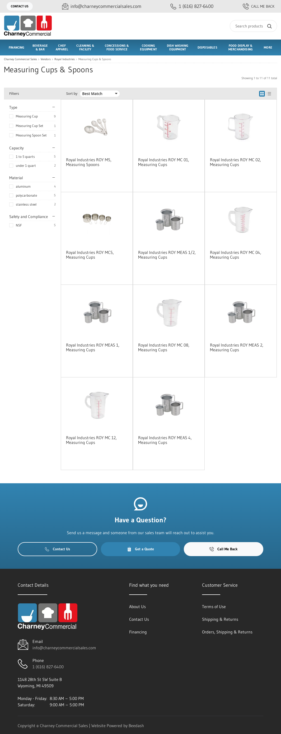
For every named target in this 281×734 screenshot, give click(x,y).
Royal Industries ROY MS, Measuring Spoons (88, 162)
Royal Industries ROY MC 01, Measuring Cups (163, 162)
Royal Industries (64, 59)
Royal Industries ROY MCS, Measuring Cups (90, 254)
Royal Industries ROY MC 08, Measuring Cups (163, 347)
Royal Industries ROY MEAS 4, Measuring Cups (165, 440)
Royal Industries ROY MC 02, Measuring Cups (235, 162)
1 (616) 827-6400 (48, 666)
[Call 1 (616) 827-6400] (191, 6)
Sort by (71, 94)
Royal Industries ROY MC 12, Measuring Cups (91, 440)
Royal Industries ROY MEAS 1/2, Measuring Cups (167, 254)
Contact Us (20, 6)
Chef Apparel (62, 47)
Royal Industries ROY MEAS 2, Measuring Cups (236, 347)
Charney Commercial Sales (20, 59)
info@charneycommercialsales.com (64, 647)
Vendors (46, 59)
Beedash (136, 725)
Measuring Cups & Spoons (94, 59)
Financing (17, 47)
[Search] (253, 26)
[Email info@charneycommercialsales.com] (101, 6)
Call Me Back (258, 6)
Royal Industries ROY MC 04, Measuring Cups (235, 254)
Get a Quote (140, 549)
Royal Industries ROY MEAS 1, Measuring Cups (92, 347)
